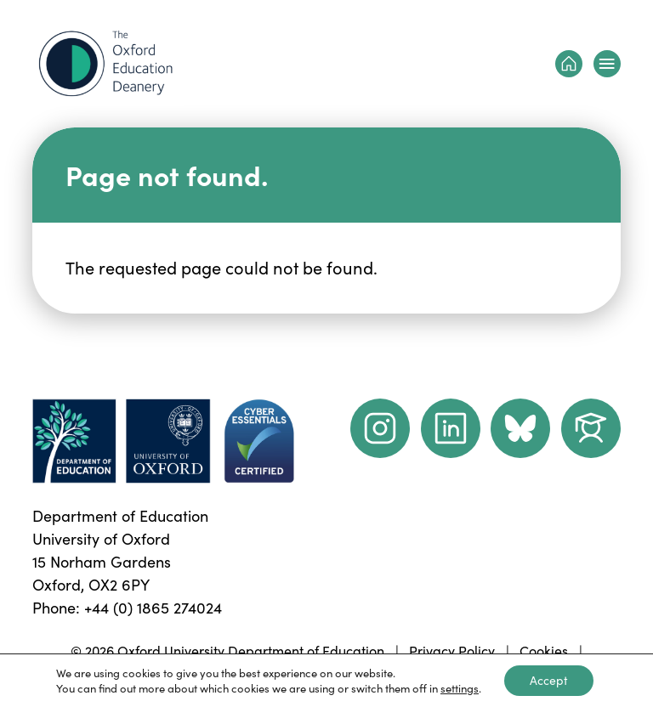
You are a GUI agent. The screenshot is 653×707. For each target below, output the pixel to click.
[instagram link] (380, 428)
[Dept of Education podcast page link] (520, 428)
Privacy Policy (452, 650)
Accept (549, 680)
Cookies (544, 650)
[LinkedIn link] (450, 428)
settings (459, 688)
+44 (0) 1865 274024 (153, 607)
